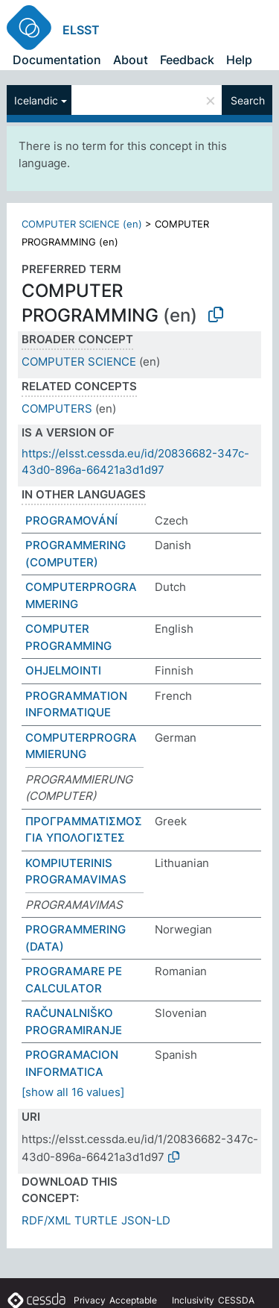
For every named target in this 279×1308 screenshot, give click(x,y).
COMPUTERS (57, 408)
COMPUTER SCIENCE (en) (82, 224)
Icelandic (36, 100)
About (130, 59)
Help (239, 59)
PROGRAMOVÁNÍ (71, 520)
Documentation (57, 59)
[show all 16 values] (73, 1092)
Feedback (187, 59)
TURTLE (96, 1220)
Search (248, 100)
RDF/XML (46, 1220)
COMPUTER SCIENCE (79, 361)
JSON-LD (145, 1220)
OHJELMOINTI (63, 670)
